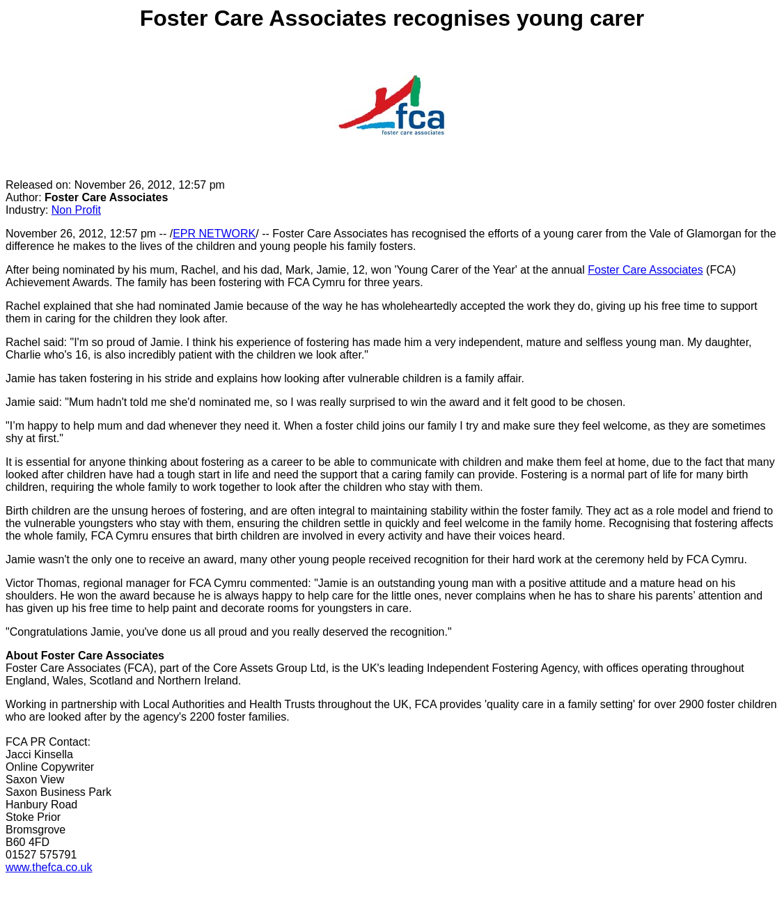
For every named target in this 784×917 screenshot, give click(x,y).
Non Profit (76, 210)
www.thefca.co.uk (49, 867)
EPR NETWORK (214, 234)
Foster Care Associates (645, 270)
